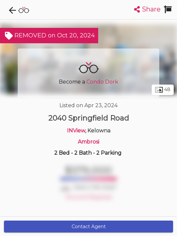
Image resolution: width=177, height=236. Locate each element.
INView (76, 131)
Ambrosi (88, 142)
